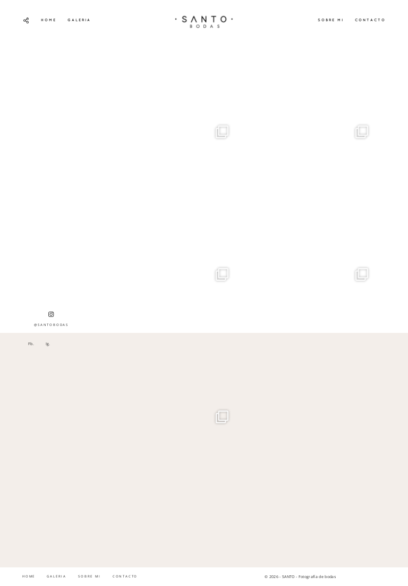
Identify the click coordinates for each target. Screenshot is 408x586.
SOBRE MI (331, 20)
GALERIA (79, 20)
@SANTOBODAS (51, 319)
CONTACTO (370, 20)
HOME (48, 20)
